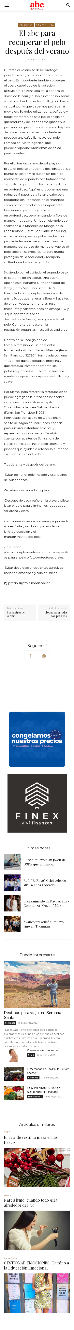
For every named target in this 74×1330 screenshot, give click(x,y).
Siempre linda (45, 25)
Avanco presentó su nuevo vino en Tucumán (43, 924)
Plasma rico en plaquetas (42, 1050)
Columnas (26, 25)
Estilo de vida (35, 1096)
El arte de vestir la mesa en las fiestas (31, 1139)
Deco (7, 1132)
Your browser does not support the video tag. (33, 688)
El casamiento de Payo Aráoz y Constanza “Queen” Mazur (46, 903)
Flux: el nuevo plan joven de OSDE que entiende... (44, 862)
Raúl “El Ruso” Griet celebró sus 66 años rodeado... (44, 882)
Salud (31, 1055)
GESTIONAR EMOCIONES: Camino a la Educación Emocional (36, 1265)
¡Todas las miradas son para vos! (56, 614)
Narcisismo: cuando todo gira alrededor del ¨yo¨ (30, 1202)
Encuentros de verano (16, 614)
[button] (6, 5)
